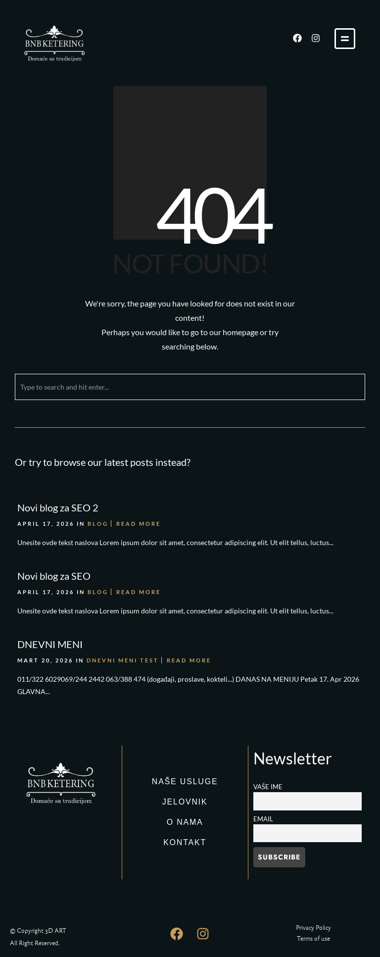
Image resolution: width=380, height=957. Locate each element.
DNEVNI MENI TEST (123, 660)
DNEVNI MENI (50, 644)
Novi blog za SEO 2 (57, 507)
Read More (138, 523)
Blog (98, 523)
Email (263, 819)
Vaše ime (268, 787)
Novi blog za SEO (54, 576)
